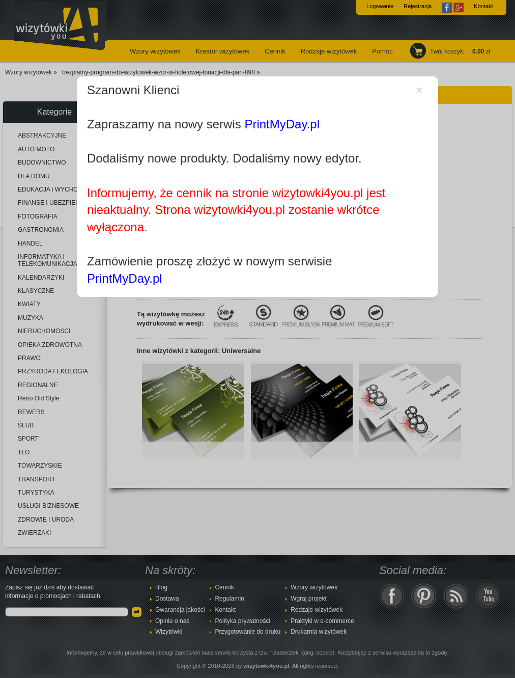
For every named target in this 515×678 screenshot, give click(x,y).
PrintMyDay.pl (282, 124)
